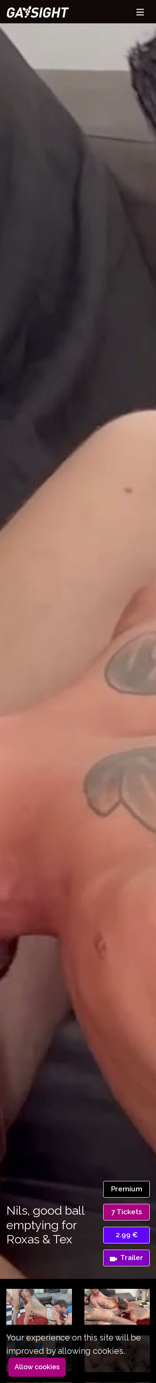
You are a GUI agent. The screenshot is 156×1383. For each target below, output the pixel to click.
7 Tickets (126, 1212)
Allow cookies (37, 1367)
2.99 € (127, 1234)
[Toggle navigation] (140, 11)
